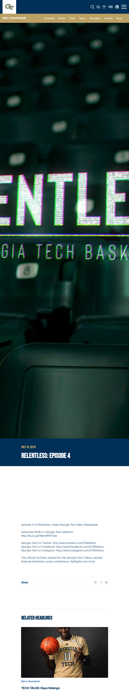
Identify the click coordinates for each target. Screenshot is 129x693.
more (119, 18)
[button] (92, 7)
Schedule (49, 18)
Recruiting (95, 18)
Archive (108, 18)
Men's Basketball (14, 18)
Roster (61, 18)
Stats (72, 18)
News (82, 18)
